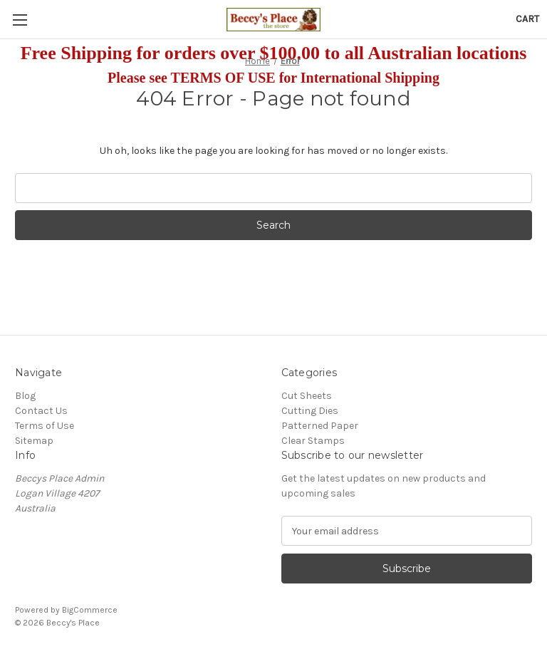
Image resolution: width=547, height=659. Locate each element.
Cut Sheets (306, 396)
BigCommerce (90, 610)
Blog (25, 396)
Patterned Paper (319, 426)
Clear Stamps (313, 441)
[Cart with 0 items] (527, 18)
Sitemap (34, 441)
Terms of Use (44, 426)
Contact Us (41, 411)
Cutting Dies (309, 411)
